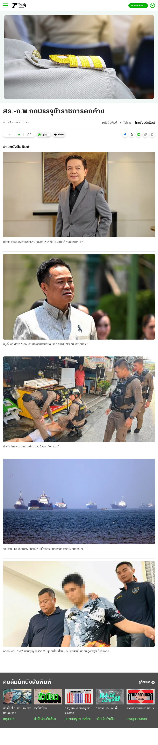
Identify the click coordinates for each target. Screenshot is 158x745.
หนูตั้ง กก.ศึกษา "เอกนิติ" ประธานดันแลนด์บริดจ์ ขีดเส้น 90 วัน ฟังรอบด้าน (45, 344)
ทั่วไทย (127, 123)
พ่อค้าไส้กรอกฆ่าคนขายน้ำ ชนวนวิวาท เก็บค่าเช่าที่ (31, 446)
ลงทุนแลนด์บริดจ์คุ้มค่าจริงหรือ (78, 711)
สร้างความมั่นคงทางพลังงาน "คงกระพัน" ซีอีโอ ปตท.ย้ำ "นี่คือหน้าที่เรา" (43, 242)
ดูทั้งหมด (147, 682)
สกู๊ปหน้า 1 (10, 719)
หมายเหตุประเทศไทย (78, 719)
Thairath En (138, 6)
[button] (125, 134)
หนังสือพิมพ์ (109, 123)
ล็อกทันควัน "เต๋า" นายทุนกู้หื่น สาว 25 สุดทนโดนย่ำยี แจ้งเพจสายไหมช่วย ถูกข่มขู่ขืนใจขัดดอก (56, 651)
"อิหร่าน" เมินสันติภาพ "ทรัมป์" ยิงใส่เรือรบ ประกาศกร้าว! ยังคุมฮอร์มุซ (43, 549)
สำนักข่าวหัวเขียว (45, 719)
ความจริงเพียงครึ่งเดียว (140, 708)
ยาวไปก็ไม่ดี (40, 708)
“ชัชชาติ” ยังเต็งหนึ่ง (107, 708)
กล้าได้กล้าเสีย (105, 719)
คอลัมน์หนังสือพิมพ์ (27, 682)
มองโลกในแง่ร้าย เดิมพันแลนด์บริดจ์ (17, 711)
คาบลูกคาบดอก (137, 719)
